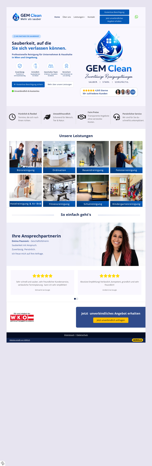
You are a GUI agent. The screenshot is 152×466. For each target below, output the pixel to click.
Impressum (69, 335)
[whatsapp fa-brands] (136, 17)
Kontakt (91, 17)
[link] (79, 17)
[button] (114, 12)
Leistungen (79, 17)
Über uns (67, 17)
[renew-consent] (2, 463)
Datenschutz (82, 335)
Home (57, 17)
